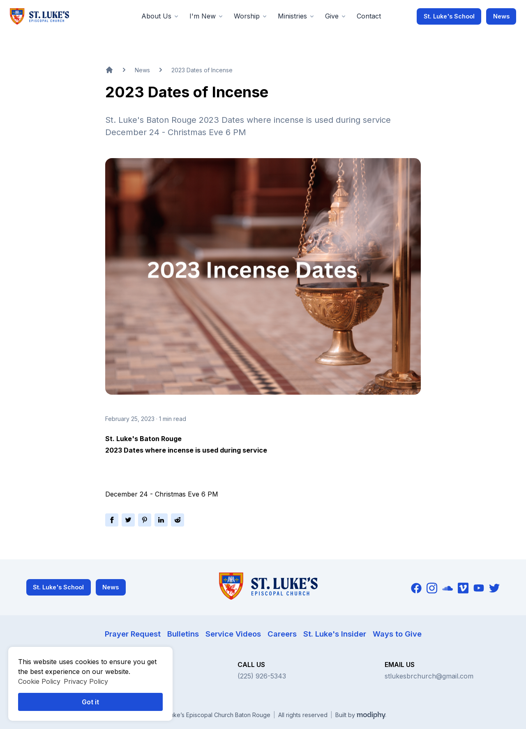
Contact (369, 16)
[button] (160, 16)
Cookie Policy (39, 681)
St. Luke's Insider (334, 633)
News (501, 16)
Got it (90, 702)
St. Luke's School (449, 16)
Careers (282, 633)
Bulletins (183, 633)
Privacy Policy (86, 681)
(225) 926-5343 (262, 676)
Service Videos (233, 633)
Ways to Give (397, 633)
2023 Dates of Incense (202, 70)
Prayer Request (133, 633)
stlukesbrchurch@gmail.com (429, 676)
